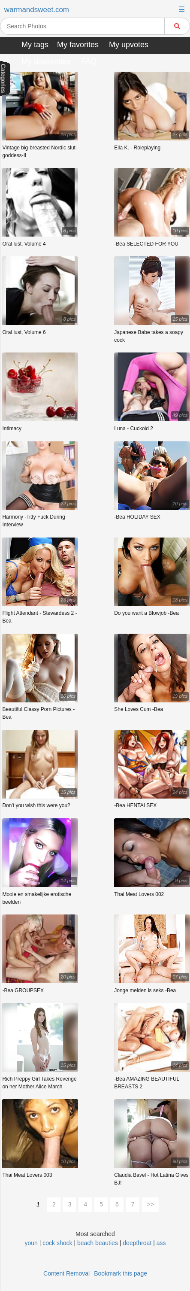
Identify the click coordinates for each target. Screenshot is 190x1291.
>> (150, 1204)
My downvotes (46, 61)
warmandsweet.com (36, 10)
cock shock (57, 1242)
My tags (34, 44)
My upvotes (128, 44)
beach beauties (97, 1242)
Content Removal (66, 1273)
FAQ (89, 61)
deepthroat (138, 1242)
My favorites (78, 44)
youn (30, 1242)
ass (161, 1242)
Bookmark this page (120, 1273)
